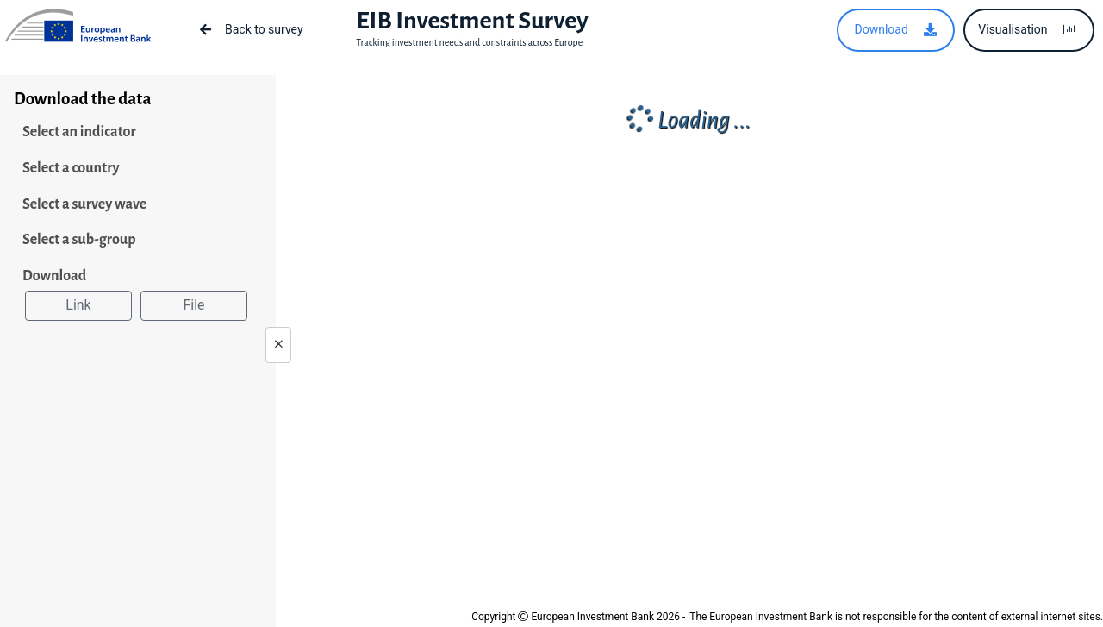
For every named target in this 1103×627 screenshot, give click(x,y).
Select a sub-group (79, 240)
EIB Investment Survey (472, 21)
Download (54, 276)
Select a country (71, 168)
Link (77, 305)
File (193, 305)
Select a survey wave (84, 204)
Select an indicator (79, 132)
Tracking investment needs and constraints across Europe (469, 42)
